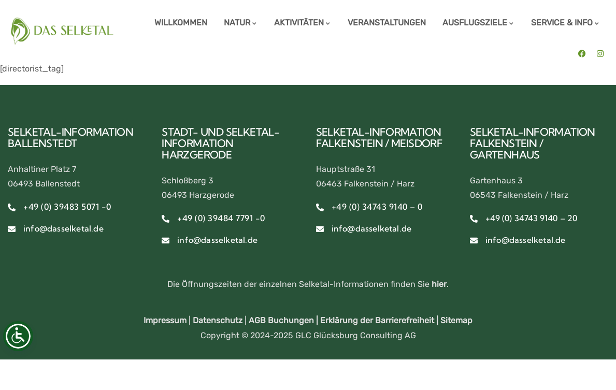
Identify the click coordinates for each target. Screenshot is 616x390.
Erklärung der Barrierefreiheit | (380, 320)
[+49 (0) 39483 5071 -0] (12, 207)
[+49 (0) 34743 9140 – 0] (320, 207)
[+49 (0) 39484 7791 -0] (165, 219)
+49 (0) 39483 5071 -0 (67, 206)
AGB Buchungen (281, 320)
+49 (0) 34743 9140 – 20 (531, 218)
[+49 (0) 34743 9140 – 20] (474, 219)
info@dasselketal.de (63, 228)
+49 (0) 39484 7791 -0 (221, 218)
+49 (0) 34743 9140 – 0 (377, 206)
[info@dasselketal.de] (12, 229)
